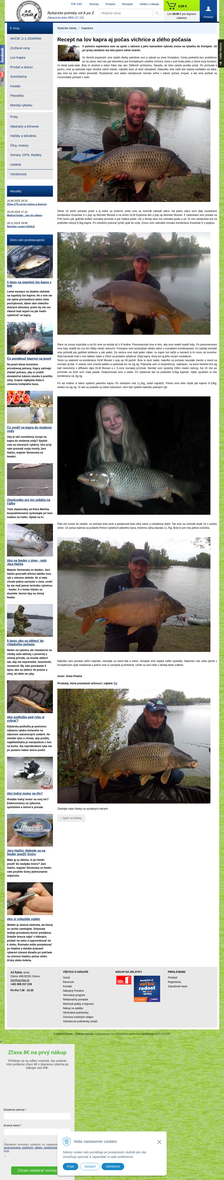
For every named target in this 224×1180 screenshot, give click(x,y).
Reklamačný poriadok (75, 999)
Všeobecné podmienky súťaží (80, 1021)
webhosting (135, 1034)
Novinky (94, 4)
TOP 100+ (77, 4)
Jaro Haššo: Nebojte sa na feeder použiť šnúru (26, 852)
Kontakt (67, 986)
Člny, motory (19, 145)
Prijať (70, 1166)
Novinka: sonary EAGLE (21, 226)
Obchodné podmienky (76, 1012)
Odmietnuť (113, 1166)
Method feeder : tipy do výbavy (24, 215)
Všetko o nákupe (149, 4)
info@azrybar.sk (19, 980)
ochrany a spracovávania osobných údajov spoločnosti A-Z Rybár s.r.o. (37, 1147)
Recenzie (68, 982)
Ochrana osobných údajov (78, 1017)
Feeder (15, 86)
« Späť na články (71, 818)
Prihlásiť (172, 977)
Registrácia (174, 982)
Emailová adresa (14, 1109)
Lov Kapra (17, 57)
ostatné (15, 164)
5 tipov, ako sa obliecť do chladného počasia (25, 642)
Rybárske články (67, 28)
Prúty (14, 117)
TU (115, 683)
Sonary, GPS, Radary (26, 155)
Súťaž (66, 977)
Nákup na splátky (73, 1008)
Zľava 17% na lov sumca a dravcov (27, 204)
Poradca (110, 4)
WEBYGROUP (162, 1034)
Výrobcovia (18, 174)
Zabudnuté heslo (177, 986)
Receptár (127, 4)
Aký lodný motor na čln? (25, 793)
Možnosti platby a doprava (78, 1003)
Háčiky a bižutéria (23, 136)
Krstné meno (12, 1125)
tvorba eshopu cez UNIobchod (111, 1034)
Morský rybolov (21, 105)
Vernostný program (74, 995)
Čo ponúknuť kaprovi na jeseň (29, 358)
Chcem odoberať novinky (37, 1170)
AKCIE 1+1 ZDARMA (25, 38)
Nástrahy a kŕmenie (24, 126)
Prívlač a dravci (21, 67)
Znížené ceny (20, 48)
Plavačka (17, 95)
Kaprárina (87, 28)
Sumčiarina (18, 76)
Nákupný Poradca (73, 990)
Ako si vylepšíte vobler (23, 919)
